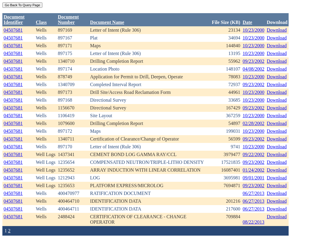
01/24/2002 (253, 170)
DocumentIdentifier (14, 19)
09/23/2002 (253, 61)
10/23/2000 (253, 30)
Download (277, 30)
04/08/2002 (253, 68)
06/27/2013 (253, 193)
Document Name (107, 22)
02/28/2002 (253, 123)
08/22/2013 (253, 222)
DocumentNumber (68, 19)
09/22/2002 (253, 154)
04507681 (13, 30)
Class (41, 22)
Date (247, 22)
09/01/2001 (253, 177)
